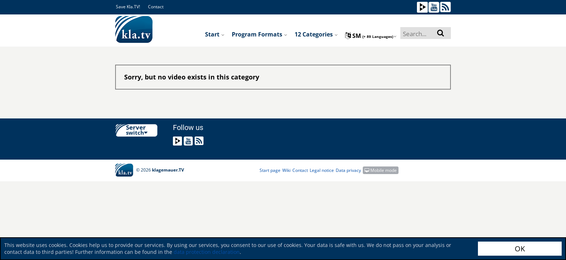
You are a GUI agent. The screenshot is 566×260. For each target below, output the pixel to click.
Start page (270, 170)
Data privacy (348, 170)
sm (371, 36)
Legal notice (322, 170)
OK (520, 249)
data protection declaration (207, 251)
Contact (156, 7)
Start (215, 34)
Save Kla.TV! (128, 7)
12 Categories (316, 34)
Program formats (259, 34)
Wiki (286, 170)
